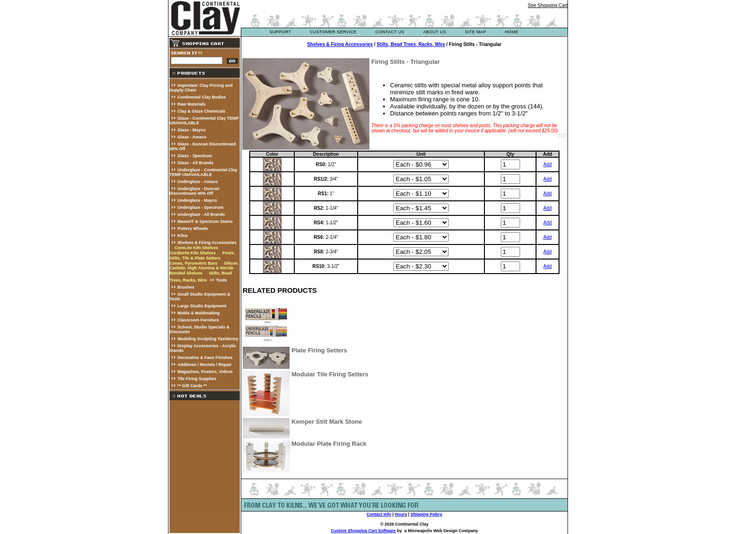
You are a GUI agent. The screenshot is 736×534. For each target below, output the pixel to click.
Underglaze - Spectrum (200, 207)
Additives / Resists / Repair (204, 364)
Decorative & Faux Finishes (205, 357)
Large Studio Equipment (201, 306)
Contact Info (379, 514)
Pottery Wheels (192, 228)
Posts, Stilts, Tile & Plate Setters (202, 255)
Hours (401, 514)
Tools (221, 280)
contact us (390, 32)
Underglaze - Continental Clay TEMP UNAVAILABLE (203, 172)
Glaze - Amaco (192, 137)
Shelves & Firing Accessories (207, 242)
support (280, 32)
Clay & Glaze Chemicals (201, 111)
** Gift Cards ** (192, 385)
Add (547, 164)
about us (434, 32)
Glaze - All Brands (195, 162)
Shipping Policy (427, 514)
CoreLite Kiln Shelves (196, 247)
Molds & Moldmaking (198, 313)
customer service (333, 32)
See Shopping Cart (547, 5)
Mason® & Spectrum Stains (205, 221)
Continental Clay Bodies (201, 97)
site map (475, 32)
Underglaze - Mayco (197, 200)
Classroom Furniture (198, 320)
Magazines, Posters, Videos (205, 371)
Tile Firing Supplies (196, 378)
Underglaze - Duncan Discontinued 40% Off (194, 191)
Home (512, 32)
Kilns (182, 235)
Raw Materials (191, 104)
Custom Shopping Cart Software (363, 530)
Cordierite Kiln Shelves (192, 253)
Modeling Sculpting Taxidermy (207, 338)
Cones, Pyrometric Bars (193, 263)
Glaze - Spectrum (194, 155)
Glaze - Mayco (191, 130)
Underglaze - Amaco (197, 181)
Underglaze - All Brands (201, 214)
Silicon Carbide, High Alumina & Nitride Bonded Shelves (203, 268)
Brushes (185, 287)
